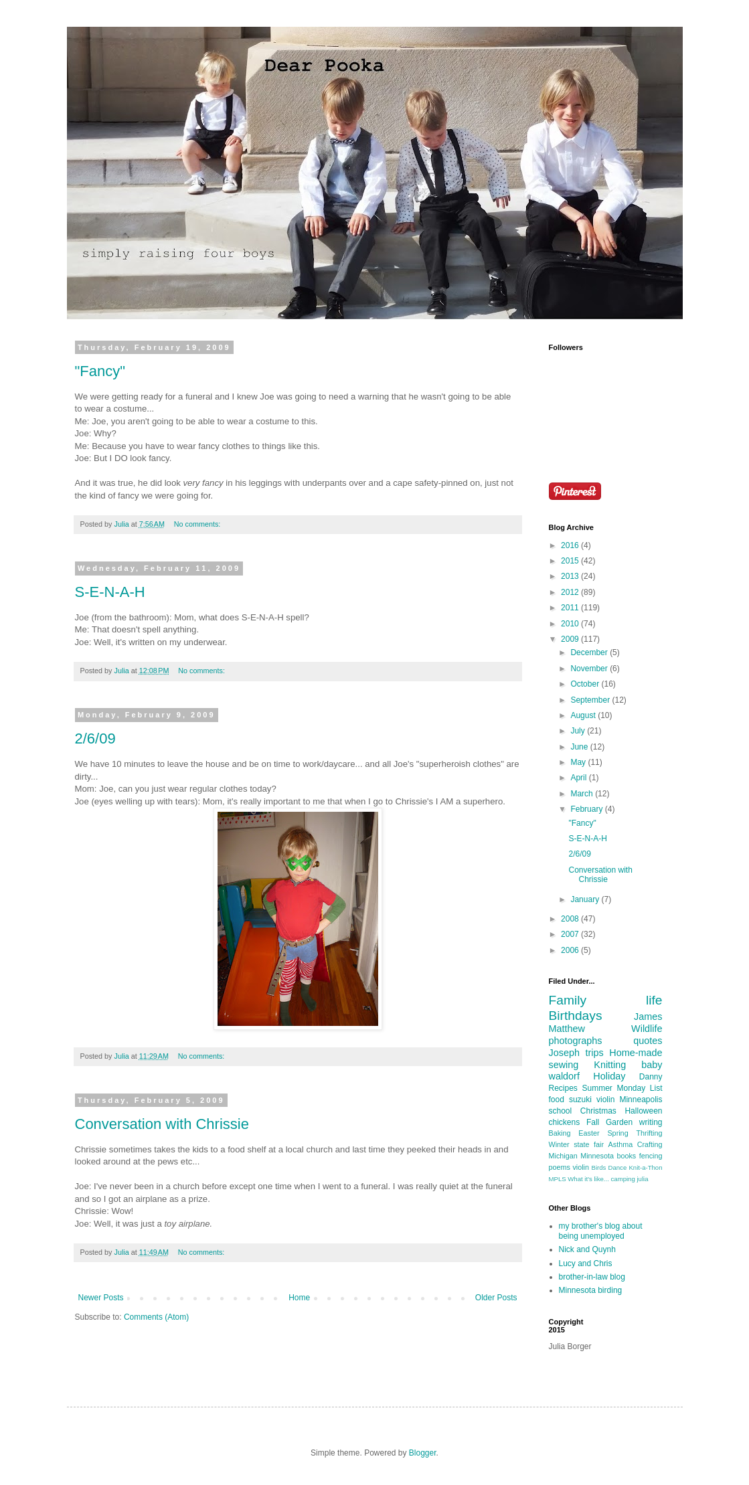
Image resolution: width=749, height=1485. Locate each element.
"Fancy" (100, 371)
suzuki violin (591, 1099)
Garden (619, 1122)
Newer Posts (101, 1297)
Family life (606, 1000)
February (587, 809)
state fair (589, 1144)
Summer (597, 1088)
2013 (571, 576)
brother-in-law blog (592, 1277)
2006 (571, 950)
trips (595, 1052)
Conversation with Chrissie (162, 1124)
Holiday (609, 1076)
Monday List (639, 1088)
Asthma (620, 1144)
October (585, 684)
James (648, 1016)
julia (642, 1179)
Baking (560, 1133)
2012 (571, 592)
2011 (571, 607)
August (584, 715)
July (578, 730)
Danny (651, 1076)
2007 (571, 934)
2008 (571, 919)
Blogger (422, 1453)
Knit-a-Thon (645, 1167)
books (626, 1156)
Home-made (635, 1052)
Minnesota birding (590, 1290)
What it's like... (588, 1179)
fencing (651, 1156)
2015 (571, 560)
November (590, 668)
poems (559, 1167)
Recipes (563, 1088)
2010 (571, 623)
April (579, 777)
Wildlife (646, 1028)
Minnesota (597, 1156)
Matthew (567, 1028)
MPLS (557, 1179)
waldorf (564, 1076)
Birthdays (575, 1016)
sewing (564, 1064)
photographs (575, 1040)
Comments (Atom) (156, 1317)
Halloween (643, 1111)
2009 (571, 639)
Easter (588, 1133)
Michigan (563, 1156)
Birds (599, 1167)
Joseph (564, 1052)
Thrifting (649, 1133)
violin (580, 1167)
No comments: (198, 524)
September (591, 700)
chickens (564, 1122)
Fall (592, 1122)
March (582, 793)
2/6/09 (95, 738)
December (590, 652)
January (585, 899)
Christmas (598, 1111)
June (580, 747)
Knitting (610, 1064)
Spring (617, 1133)
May (579, 762)
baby (651, 1064)
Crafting (650, 1144)
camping (623, 1179)
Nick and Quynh (587, 1249)
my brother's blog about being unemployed (601, 1230)
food (556, 1099)
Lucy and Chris (585, 1263)
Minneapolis (640, 1099)
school (560, 1111)
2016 (571, 545)
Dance (617, 1167)
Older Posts (496, 1297)
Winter (559, 1144)
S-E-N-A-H (110, 592)
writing (651, 1122)
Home (299, 1297)
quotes (647, 1040)
